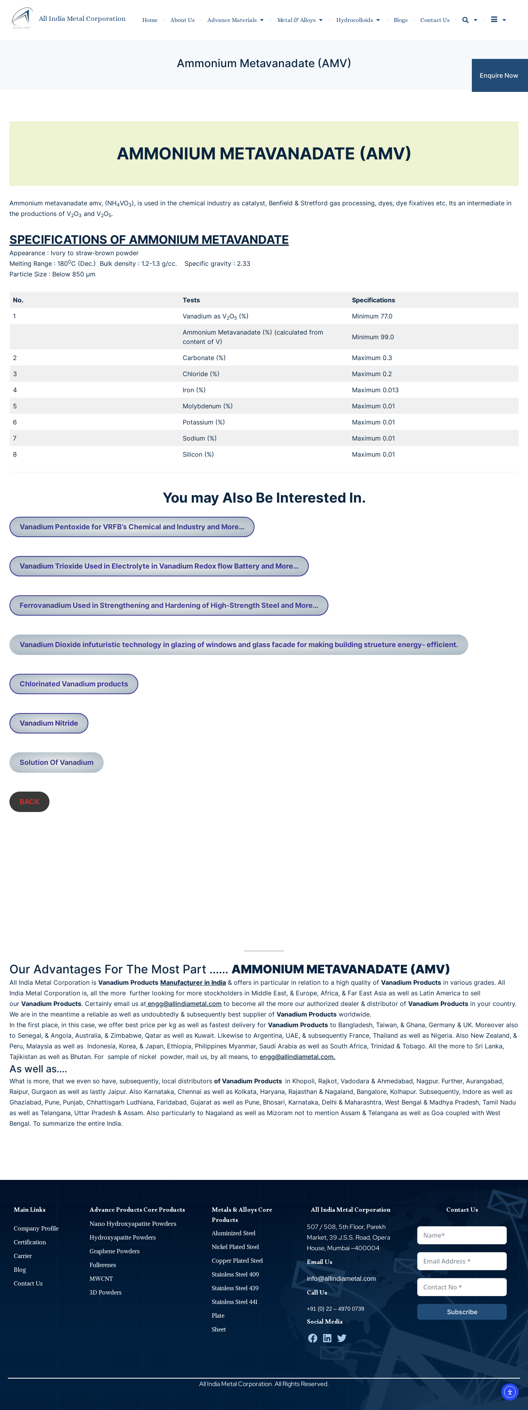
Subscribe (462, 1312)
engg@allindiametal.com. (298, 1057)
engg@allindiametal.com (184, 1004)
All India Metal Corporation (82, 18)
